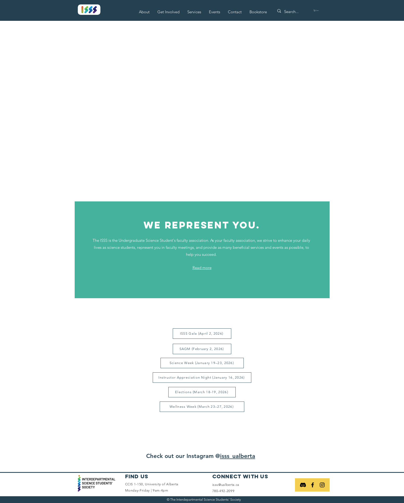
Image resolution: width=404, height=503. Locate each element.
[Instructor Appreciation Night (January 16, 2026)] (202, 377)
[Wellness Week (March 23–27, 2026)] (202, 407)
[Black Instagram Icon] (322, 485)
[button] (144, 12)
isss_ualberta (237, 456)
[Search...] (293, 11)
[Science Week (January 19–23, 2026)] (202, 363)
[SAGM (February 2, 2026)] (202, 349)
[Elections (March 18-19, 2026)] (202, 392)
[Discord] (303, 485)
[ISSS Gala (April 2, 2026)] (202, 333)
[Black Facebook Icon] (312, 485)
